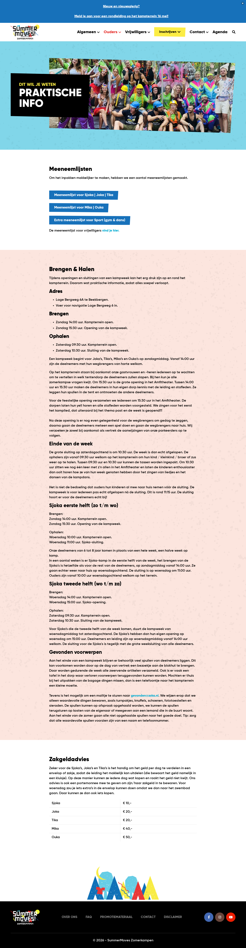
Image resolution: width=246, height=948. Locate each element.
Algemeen (88, 33)
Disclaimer (174, 917)
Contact (199, 33)
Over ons (67, 917)
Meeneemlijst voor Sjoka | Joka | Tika (86, 196)
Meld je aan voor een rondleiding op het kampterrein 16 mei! (121, 16)
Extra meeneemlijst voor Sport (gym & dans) (92, 222)
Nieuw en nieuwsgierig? (121, 6)
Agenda (220, 33)
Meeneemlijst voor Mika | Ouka (81, 209)
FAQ (86, 917)
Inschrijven (170, 32)
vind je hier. (111, 232)
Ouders (112, 33)
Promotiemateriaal (115, 917)
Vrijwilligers (137, 33)
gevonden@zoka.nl (145, 697)
